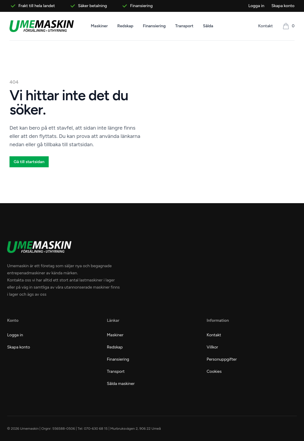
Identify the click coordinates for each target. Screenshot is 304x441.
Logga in (256, 5)
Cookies (214, 371)
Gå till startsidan (29, 161)
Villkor (212, 347)
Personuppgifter (222, 359)
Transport (184, 25)
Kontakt (265, 25)
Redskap (125, 25)
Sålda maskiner (120, 383)
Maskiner (99, 25)
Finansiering (154, 25)
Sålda (208, 25)
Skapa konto (282, 5)
